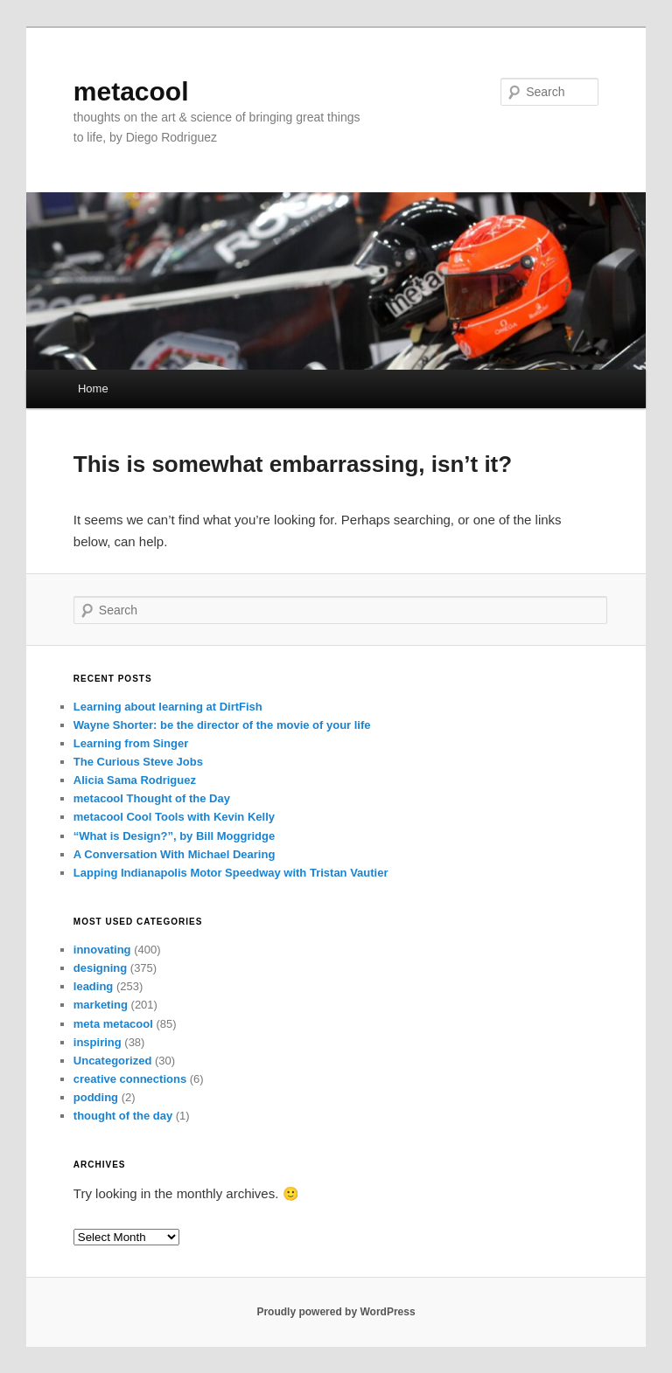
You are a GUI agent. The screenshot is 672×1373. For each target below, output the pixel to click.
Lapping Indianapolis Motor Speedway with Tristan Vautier (231, 872)
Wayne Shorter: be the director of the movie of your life (222, 725)
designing (100, 967)
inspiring (98, 1042)
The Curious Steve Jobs (138, 761)
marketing (101, 1004)
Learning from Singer (131, 743)
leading (94, 986)
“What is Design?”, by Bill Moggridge (174, 836)
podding (96, 1097)
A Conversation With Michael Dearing (175, 854)
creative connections (130, 1078)
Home (93, 388)
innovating (102, 949)
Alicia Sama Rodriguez (135, 780)
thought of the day (123, 1115)
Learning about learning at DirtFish (168, 706)
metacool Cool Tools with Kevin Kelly (174, 816)
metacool (131, 91)
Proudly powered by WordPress (335, 1312)
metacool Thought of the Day (152, 798)
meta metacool (113, 1023)
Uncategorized (113, 1060)
